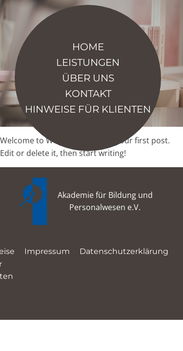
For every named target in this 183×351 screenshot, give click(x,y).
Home (88, 47)
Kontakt (88, 93)
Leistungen (88, 62)
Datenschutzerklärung (124, 251)
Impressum (47, 251)
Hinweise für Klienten (88, 109)
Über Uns (88, 78)
